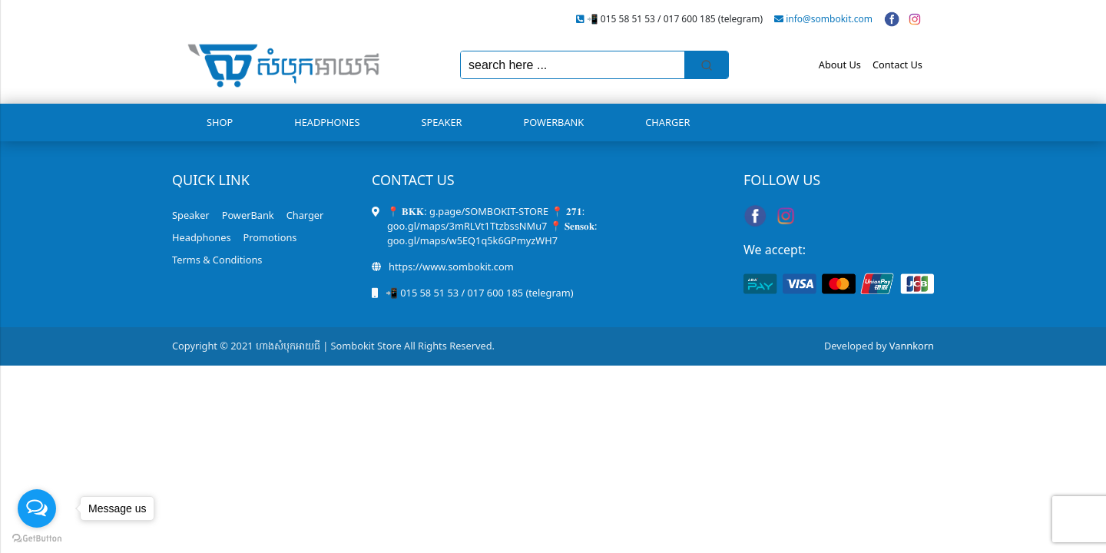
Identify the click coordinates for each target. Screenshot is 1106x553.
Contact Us (897, 64)
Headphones (326, 122)
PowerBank (554, 122)
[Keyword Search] (572, 64)
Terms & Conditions (217, 260)
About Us (840, 64)
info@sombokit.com (829, 18)
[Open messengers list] (37, 508)
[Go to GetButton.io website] (36, 537)
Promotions (270, 237)
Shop (220, 122)
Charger (667, 122)
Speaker (441, 122)
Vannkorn (911, 346)
